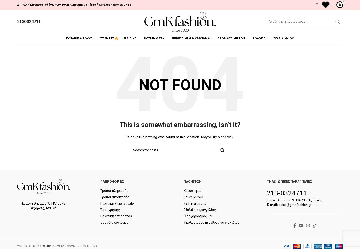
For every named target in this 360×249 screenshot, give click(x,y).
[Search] (305, 21)
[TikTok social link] (314, 225)
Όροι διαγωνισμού (114, 223)
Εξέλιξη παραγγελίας (200, 210)
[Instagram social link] (308, 225)
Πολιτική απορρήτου (116, 216)
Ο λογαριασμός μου (198, 216)
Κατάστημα (192, 191)
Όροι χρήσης (110, 210)
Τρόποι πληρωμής (114, 191)
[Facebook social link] (295, 225)
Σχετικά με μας (195, 203)
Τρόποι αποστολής (114, 197)
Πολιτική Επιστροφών (117, 203)
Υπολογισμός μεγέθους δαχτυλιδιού (212, 223)
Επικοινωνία (193, 197)
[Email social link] (301, 225)
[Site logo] (180, 21)
